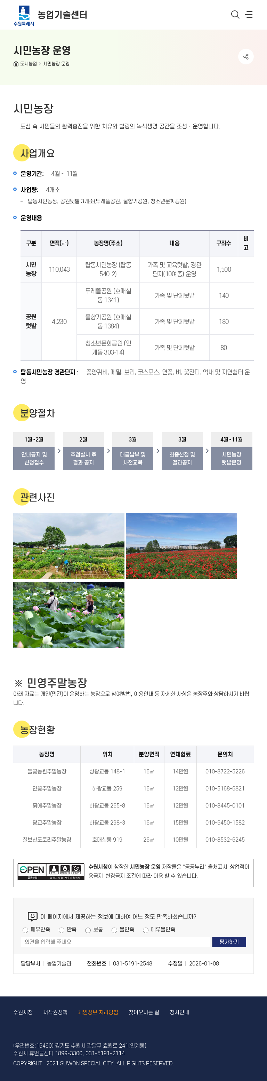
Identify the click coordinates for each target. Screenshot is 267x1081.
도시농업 (28, 64)
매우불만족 (163, 929)
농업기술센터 (63, 15)
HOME (16, 65)
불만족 (127, 929)
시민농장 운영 (56, 64)
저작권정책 (55, 1012)
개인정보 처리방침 (98, 1012)
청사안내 (179, 1012)
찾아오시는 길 (144, 1012)
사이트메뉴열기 (249, 16)
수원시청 (23, 1012)
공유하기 (246, 56)
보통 (98, 929)
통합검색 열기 (235, 14)
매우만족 (40, 929)
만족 (71, 929)
